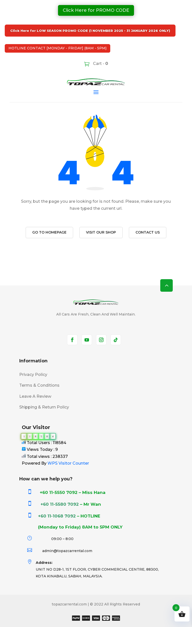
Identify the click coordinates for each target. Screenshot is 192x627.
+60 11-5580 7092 (59, 504)
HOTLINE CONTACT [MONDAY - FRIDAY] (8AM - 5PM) (57, 48)
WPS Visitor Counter (68, 463)
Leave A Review (35, 396)
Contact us (148, 232)
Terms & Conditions (39, 385)
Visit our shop (101, 232)
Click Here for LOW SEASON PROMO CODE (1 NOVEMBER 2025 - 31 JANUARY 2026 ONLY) (90, 31)
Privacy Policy (33, 374)
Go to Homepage (49, 232)
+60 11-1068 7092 (57, 515)
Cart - (100, 63)
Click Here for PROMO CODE (96, 10)
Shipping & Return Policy (44, 407)
